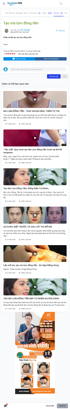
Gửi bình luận (53, 76)
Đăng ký (62, 406)
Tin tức (58, 13)
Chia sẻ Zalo (19, 59)
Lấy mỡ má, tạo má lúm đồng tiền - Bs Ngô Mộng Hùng (31, 265)
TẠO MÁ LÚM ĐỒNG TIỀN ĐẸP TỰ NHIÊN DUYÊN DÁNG (31, 298)
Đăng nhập (50, 406)
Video (47, 13)
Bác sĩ (26, 13)
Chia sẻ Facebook (50, 59)
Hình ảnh (35, 13)
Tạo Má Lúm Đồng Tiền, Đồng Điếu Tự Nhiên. (26, 188)
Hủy (64, 76)
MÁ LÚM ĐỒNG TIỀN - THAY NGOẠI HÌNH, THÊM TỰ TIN (31, 111)
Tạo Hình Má (10, 13)
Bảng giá (19, 13)
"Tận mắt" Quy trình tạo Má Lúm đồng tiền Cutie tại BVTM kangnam (32, 151)
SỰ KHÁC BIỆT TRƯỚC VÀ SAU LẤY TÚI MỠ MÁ (27, 227)
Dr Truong (25, 30)
